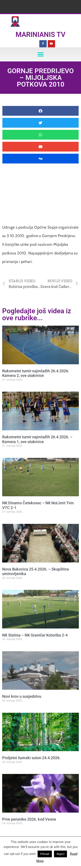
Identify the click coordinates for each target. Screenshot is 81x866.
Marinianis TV (40, 34)
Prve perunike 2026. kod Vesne (29, 819)
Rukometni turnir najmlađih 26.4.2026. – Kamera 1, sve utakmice (37, 439)
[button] (40, 54)
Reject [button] (60, 854)
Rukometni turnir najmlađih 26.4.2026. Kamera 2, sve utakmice (35, 373)
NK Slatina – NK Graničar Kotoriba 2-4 (35, 635)
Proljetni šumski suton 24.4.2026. (31, 757)
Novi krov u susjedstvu (21, 696)
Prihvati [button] (44, 854)
